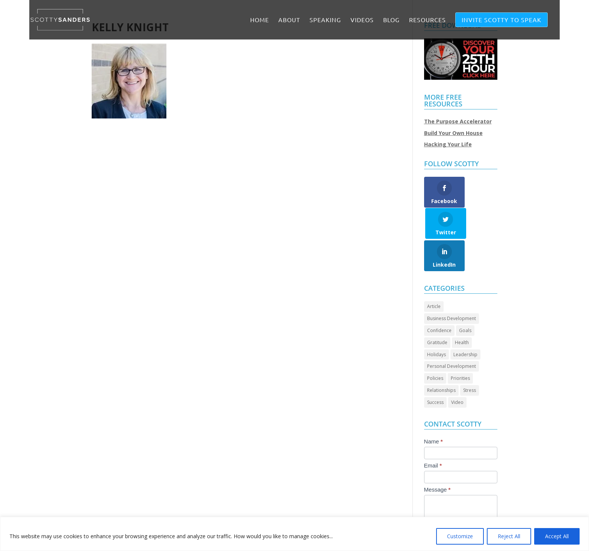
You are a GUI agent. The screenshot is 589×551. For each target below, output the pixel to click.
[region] (294, 534)
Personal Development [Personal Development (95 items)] (451, 335)
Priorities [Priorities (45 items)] (460, 347)
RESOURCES (427, 20)
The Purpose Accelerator (458, 121)
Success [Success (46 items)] (435, 371)
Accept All (557, 536)
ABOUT (289, 20)
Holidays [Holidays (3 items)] (436, 323)
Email (433, 434)
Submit (441, 512)
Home (259, 20)
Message (437, 458)
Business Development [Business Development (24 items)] (451, 287)
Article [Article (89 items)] (434, 275)
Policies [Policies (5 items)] (435, 347)
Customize (460, 536)
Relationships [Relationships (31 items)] (441, 359)
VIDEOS (362, 20)
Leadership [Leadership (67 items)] (465, 323)
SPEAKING (325, 20)
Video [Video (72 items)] (457, 371)
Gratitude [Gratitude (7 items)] (437, 311)
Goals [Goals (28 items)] (465, 299)
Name (433, 410)
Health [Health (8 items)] (462, 311)
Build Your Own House (453, 133)
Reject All (509, 536)
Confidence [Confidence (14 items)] (439, 299)
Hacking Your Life (448, 144)
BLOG (391, 20)
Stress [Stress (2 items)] (469, 359)
